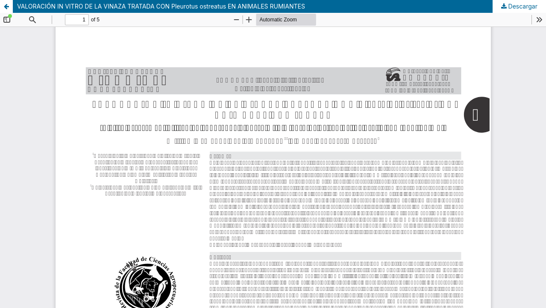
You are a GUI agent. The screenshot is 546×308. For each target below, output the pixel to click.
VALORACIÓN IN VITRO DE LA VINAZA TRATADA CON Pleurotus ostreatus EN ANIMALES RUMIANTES (161, 6)
